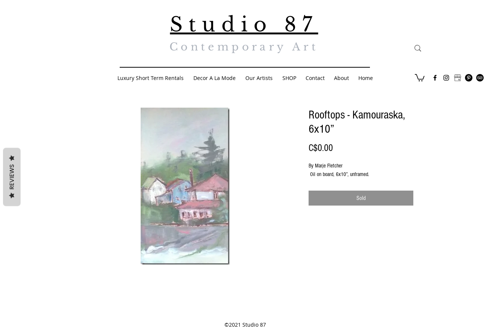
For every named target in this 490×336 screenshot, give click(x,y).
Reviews (11, 176)
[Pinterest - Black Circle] (468, 77)
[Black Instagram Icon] (446, 77)
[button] (420, 77)
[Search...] (452, 48)
